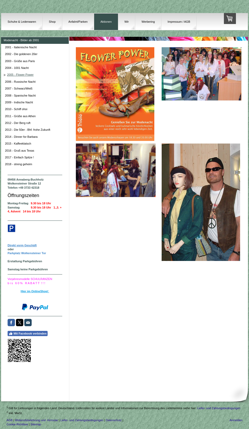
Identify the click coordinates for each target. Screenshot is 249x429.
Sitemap (36, 424)
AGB (10, 420)
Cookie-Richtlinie (17, 424)
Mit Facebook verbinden (28, 333)
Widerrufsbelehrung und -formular (36, 420)
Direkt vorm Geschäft (22, 245)
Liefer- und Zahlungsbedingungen (218, 408)
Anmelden (235, 420)
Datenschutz (114, 420)
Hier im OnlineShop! (35, 291)
